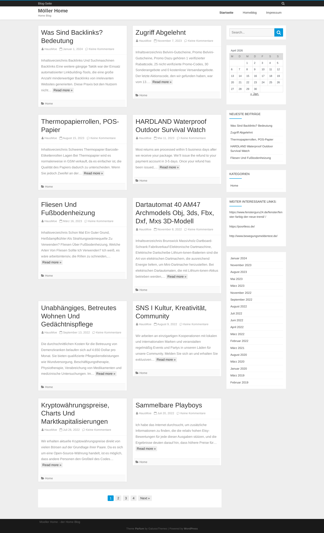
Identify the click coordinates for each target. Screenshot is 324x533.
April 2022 (237, 327)
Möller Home (53, 10)
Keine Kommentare (101, 49)
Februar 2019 (239, 382)
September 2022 (241, 299)
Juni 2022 (236, 320)
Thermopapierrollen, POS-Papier (251, 139)
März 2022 (237, 334)
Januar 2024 (238, 258)
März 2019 (237, 375)
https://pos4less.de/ (242, 226)
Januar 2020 (238, 368)
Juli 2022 (236, 313)
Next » (145, 498)
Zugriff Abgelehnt (161, 32)
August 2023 (238, 272)
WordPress (191, 528)
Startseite (226, 12)
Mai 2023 (236, 279)
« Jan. (254, 94)
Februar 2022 (239, 341)
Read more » (63, 90)
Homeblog (250, 12)
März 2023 (237, 285)
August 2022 (238, 306)
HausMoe (50, 49)
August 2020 (238, 354)
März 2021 (237, 348)
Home (49, 103)
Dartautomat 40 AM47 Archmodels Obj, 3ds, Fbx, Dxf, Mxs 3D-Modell (175, 213)
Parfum (139, 528)
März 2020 (237, 361)
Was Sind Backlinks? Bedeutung (251, 125)
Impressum (274, 12)
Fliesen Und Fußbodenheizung (250, 157)
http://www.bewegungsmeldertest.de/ (253, 236)
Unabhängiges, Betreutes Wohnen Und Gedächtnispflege (78, 316)
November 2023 (240, 265)
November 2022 (240, 292)
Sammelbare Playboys (169, 405)
